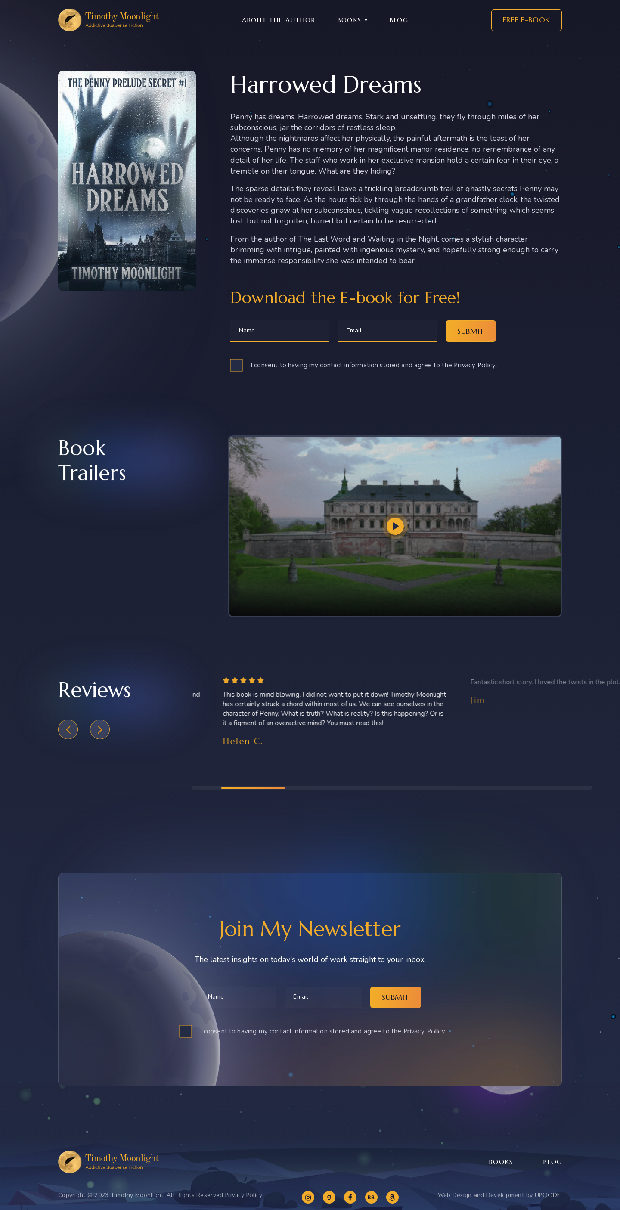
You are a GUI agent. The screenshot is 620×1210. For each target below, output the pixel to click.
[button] (68, 737)
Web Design (455, 1195)
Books (349, 20)
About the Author (279, 20)
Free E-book (526, 20)
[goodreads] (329, 1197)
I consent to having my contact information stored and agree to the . (374, 365)
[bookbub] (371, 1197)
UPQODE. (548, 1195)
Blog (398, 20)
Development (505, 1195)
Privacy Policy (244, 1195)
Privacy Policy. (475, 365)
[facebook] (350, 1197)
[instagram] (308, 1197)
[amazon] (392, 1197)
